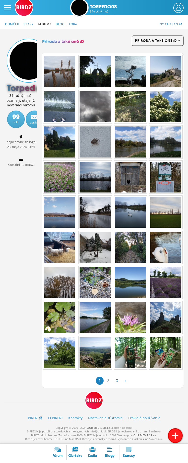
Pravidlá (144, 418)
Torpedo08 (103, 8)
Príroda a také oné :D (63, 42)
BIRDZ (94, 400)
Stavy (29, 24)
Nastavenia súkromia (105, 418)
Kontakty (75, 418)
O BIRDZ (55, 418)
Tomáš (63, 435)
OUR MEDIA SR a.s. (99, 427)
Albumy (44, 24)
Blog (60, 24)
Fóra (73, 24)
